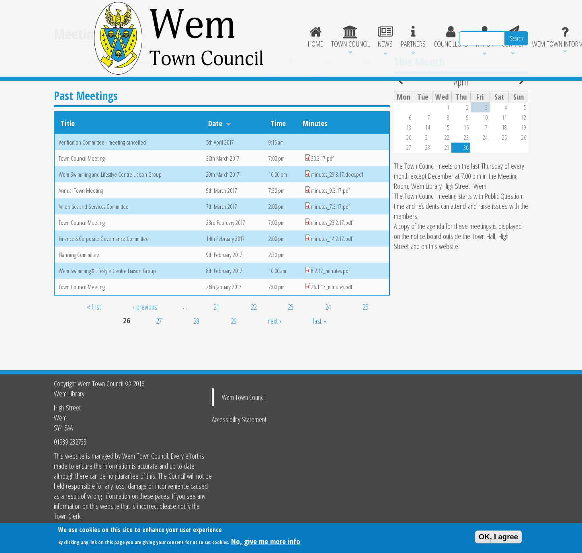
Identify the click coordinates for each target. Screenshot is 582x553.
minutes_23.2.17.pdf (331, 251)
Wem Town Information (422, 22)
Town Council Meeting (82, 187)
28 (196, 104)
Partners (267, 22)
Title (68, 152)
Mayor (340, 22)
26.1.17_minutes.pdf (331, 316)
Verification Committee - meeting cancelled (102, 171)
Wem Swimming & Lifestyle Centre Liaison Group (107, 300)
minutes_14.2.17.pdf (331, 267)
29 (233, 104)
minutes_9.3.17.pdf (330, 219)
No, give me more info (265, 542)
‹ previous (145, 90)
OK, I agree (498, 538)
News (238, 22)
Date (219, 152)
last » (319, 104)
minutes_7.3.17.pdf (330, 235)
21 (216, 90)
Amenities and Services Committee (94, 235)
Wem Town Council (244, 397)
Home (167, 22)
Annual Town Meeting (81, 219)
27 (159, 104)
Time (278, 152)
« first (94, 90)
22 (253, 90)
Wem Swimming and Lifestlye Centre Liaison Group (110, 203)
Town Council (202, 22)
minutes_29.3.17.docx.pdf (337, 203)
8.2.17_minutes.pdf (330, 300)
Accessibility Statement (239, 419)
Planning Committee (79, 284)
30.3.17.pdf (322, 187)
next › (274, 104)
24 (328, 90)
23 (290, 90)
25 (365, 90)
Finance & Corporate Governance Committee (104, 267)
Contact (369, 22)
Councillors (305, 22)
